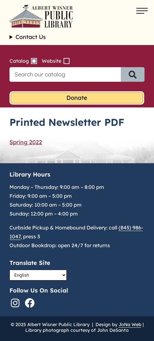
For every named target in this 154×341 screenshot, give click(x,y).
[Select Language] (38, 275)
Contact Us (30, 37)
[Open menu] (142, 11)
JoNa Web (130, 324)
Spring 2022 (25, 142)
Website (51, 61)
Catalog (19, 61)
